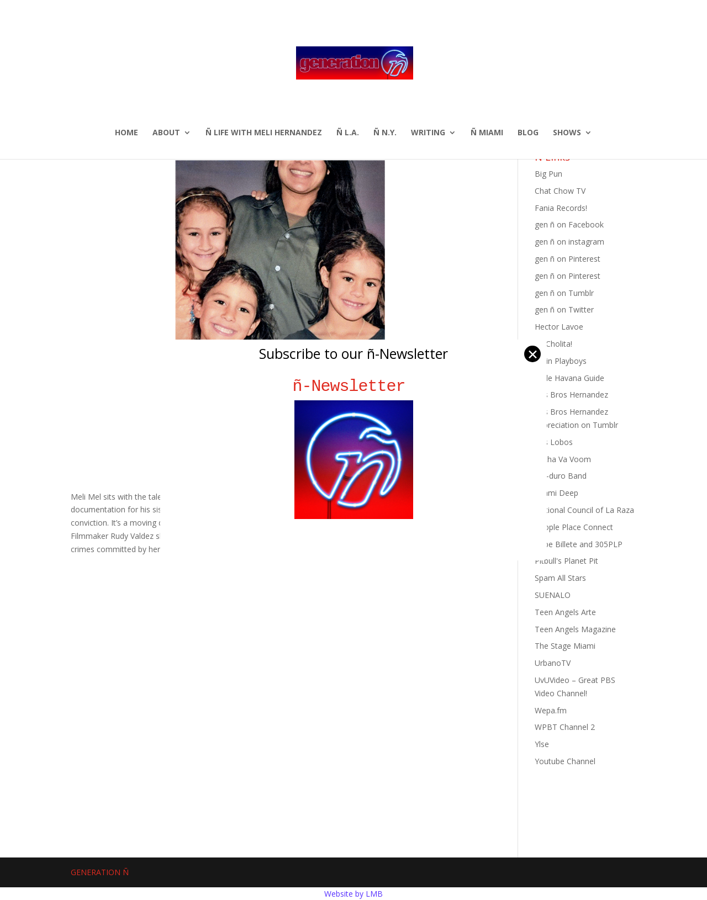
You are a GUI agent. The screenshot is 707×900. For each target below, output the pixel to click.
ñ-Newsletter (354, 386)
